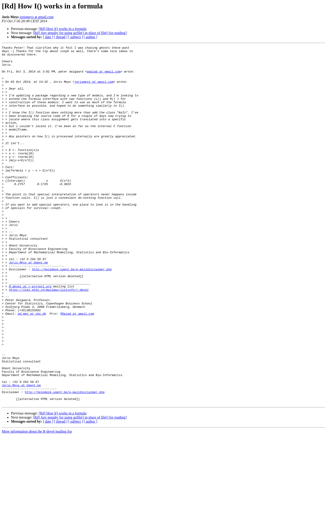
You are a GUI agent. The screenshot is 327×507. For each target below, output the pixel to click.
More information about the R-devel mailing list (37, 503)
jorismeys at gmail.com (37, 17)
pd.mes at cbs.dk (32, 367)
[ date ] (48, 37)
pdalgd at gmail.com (103, 77)
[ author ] (90, 37)
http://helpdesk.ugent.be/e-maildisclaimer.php (72, 314)
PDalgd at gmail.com (77, 367)
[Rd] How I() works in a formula (63, 29)
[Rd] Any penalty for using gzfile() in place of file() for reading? (80, 33)
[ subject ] (75, 37)
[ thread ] (60, 37)
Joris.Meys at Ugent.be (28, 306)
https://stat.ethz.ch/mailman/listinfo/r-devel (49, 339)
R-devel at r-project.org (30, 335)
